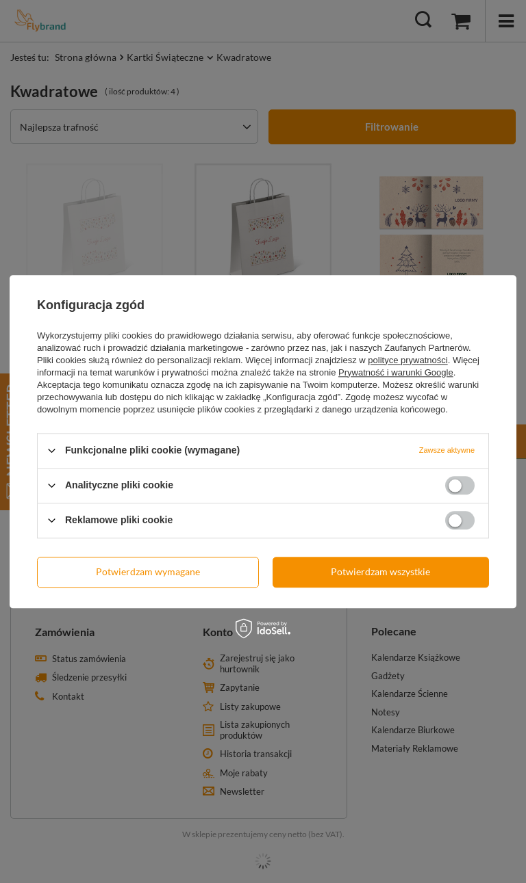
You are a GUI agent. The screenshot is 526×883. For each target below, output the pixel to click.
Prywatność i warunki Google (395, 372)
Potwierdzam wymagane (148, 571)
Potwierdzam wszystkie (380, 571)
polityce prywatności (407, 360)
